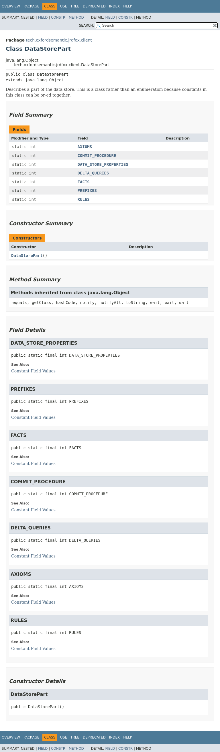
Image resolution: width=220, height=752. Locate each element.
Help (127, 6)
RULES (84, 199)
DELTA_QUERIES (93, 173)
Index (114, 6)
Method (76, 17)
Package (31, 6)
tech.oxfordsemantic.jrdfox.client (59, 40)
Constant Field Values (33, 371)
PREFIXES (87, 190)
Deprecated (94, 6)
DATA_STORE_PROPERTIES (103, 164)
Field (43, 17)
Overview (11, 6)
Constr (58, 17)
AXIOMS (85, 146)
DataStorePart (27, 255)
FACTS (84, 182)
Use (63, 6)
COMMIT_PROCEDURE (97, 155)
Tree (74, 6)
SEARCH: (86, 25)
